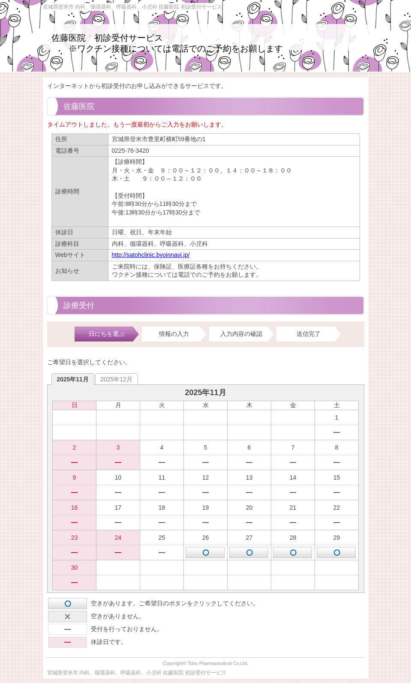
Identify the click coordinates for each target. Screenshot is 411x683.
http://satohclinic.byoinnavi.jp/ (151, 254)
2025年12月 (116, 379)
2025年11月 (73, 379)
